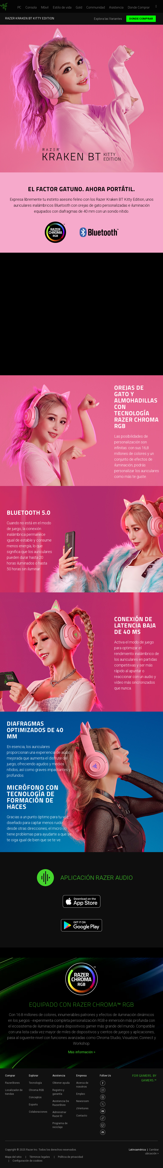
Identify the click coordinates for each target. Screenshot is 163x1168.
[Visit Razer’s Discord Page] (103, 1132)
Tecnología (35, 1082)
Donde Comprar (141, 18)
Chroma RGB (36, 1090)
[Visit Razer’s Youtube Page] (103, 1111)
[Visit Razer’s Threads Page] (103, 1097)
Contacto (81, 1115)
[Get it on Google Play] (82, 925)
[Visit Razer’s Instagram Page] (103, 1090)
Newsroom (82, 1101)
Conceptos (35, 1097)
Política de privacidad (70, 1156)
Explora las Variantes (108, 18)
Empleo (80, 1093)
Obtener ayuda (61, 1082)
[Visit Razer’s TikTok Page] (103, 1118)
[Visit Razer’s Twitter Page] (103, 1104)
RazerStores (12, 1082)
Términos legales (40, 1156)
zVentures (82, 1108)
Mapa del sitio (13, 1156)
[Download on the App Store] (82, 901)
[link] (3, 7)
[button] (157, 6)
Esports (33, 1104)
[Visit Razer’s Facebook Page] (103, 1083)
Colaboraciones (38, 1111)
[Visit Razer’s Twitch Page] (103, 1125)
